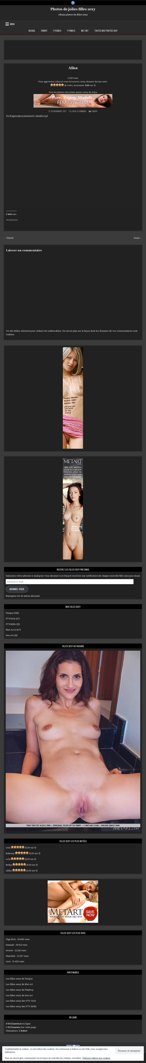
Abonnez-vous (16, 589)
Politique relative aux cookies (96, 1058)
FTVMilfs (71, 30)
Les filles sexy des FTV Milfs (21, 1006)
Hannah (10, 944)
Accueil (31, 30)
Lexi (8, 847)
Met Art (85, 30)
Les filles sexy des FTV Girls (21, 1000)
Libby (9, 870)
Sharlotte (10, 955)
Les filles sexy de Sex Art (19, 995)
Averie (9, 950)
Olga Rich (11, 939)
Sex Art (10, 635)
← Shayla (8, 237)
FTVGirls (57, 30)
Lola (8, 859)
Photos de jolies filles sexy (73, 9)
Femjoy (44, 30)
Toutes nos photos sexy (106, 30)
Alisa (73, 68)
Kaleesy (10, 853)
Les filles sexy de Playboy (20, 989)
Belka (9, 864)
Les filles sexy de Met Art (19, 984)
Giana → (138, 237)
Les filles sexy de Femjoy (19, 978)
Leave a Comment (79, 111)
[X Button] (73, 3)
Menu (12, 24)
